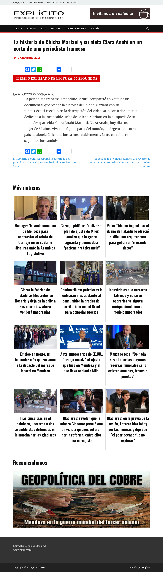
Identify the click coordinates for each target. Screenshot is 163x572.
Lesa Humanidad (36, 3)
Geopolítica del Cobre (55, 3)
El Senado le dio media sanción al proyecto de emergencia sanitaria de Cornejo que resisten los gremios (120, 162)
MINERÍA (95, 28)
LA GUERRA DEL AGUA (75, 28)
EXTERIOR (55, 28)
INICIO (19, 28)
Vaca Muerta (71, 3)
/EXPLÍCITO (38, 567)
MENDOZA (31, 28)
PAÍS (43, 28)
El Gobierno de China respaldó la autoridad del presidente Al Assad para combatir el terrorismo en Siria (44, 162)
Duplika (146, 567)
